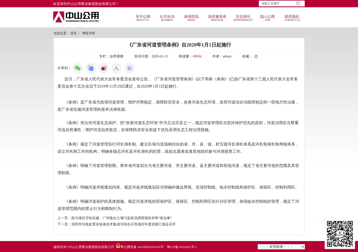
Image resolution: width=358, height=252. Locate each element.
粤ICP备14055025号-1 (182, 247)
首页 (73, 33)
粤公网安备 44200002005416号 (142, 247)
